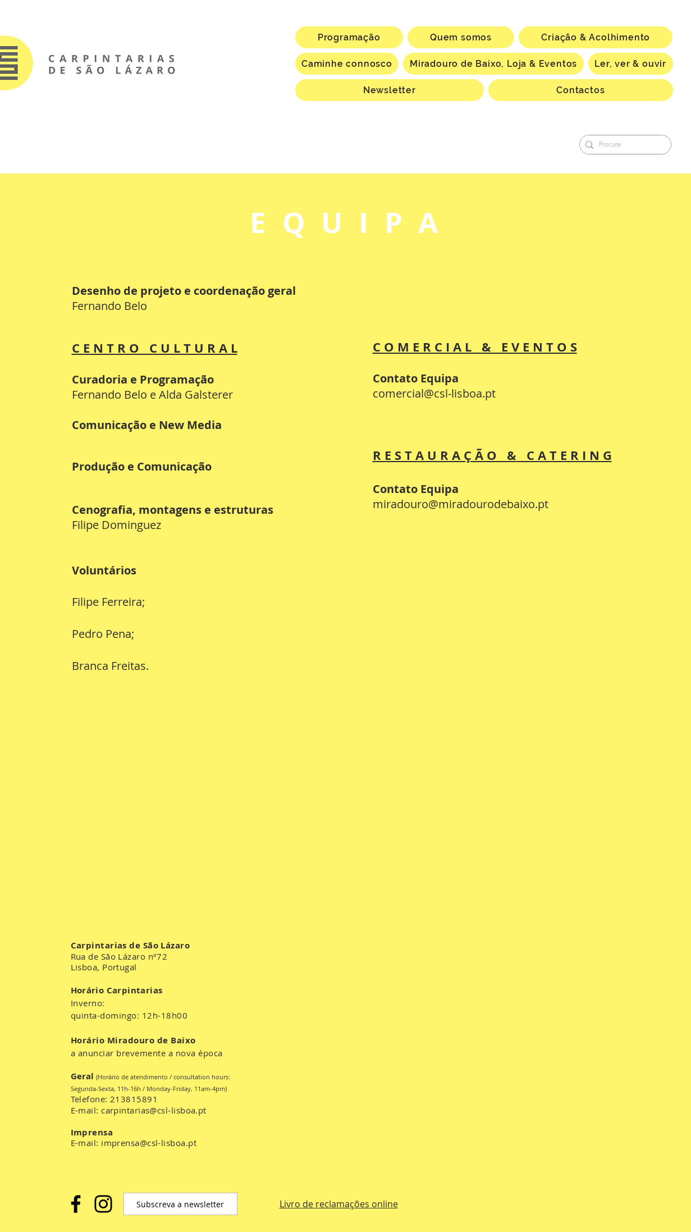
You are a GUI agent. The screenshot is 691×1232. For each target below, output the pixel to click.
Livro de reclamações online (339, 1204)
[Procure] (623, 144)
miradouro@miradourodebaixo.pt (460, 504)
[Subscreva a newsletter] (180, 1204)
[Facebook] (76, 1204)
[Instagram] (103, 1204)
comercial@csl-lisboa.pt (434, 393)
